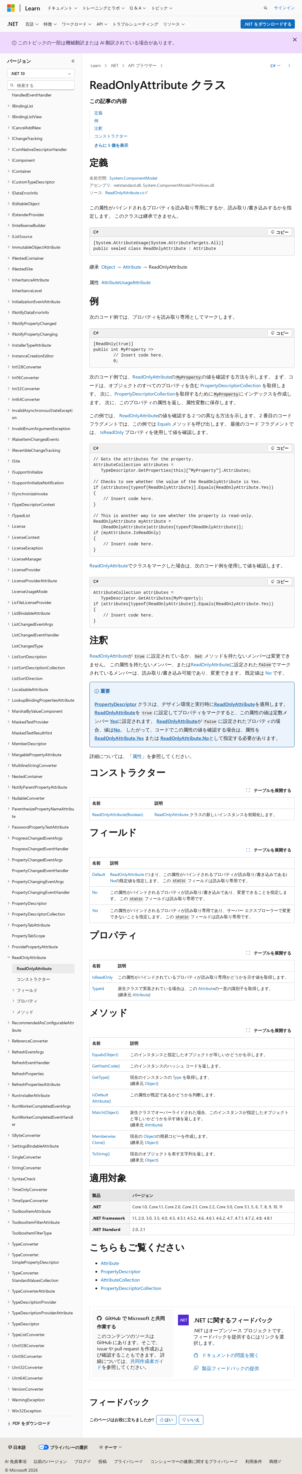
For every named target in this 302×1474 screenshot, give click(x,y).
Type (177, 1077)
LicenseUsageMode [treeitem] (29, 591)
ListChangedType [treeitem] (27, 646)
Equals (164, 424)
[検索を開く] (266, 8)
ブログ (80, 1461)
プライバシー (126, 1461)
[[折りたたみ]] (73, 61)
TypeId (98, 988)
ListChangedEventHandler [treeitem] (35, 635)
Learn (96, 65)
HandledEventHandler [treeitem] (32, 95)
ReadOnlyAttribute (151, 376)
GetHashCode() (106, 1066)
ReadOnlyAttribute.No (184, 738)
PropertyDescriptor (116, 704)
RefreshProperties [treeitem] (28, 1073)
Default (98, 874)
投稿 (102, 1461)
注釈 (98, 128)
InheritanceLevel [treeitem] (27, 290)
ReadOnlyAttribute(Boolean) (117, 814)
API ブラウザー (142, 65)
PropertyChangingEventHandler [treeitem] (41, 892)
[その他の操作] (289, 66)
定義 (98, 113)
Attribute (132, 267)
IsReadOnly (112, 432)
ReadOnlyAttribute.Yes (119, 738)
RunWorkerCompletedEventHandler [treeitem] (42, 1120)
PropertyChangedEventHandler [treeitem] (40, 870)
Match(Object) (105, 1112)
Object (108, 267)
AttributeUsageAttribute (126, 282)
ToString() (101, 1154)
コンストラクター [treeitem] (33, 979)
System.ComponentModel (133, 178)
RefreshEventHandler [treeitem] (31, 1062)
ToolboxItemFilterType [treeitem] (32, 1233)
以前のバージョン (50, 1461)
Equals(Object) (105, 1054)
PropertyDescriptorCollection (230, 385)
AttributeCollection (120, 1280)
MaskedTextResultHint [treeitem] (32, 733)
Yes (113, 721)
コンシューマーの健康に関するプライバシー (192, 1461)
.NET (114, 65)
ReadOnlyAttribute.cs (124, 192)
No (268, 673)
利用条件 (253, 1461)
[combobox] (41, 73)
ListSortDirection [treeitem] (27, 678)
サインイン (284, 7)
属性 (137, 756)
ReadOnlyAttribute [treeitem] (34, 968)
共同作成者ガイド (130, 1364)
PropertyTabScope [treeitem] (28, 935)
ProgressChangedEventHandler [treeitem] (40, 849)
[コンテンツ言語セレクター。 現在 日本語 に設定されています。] (17, 1447)
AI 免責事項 (16, 1461)
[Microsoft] (11, 8)
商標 (273, 1461)
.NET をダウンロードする (268, 24)
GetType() (100, 1077)
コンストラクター (111, 136)
